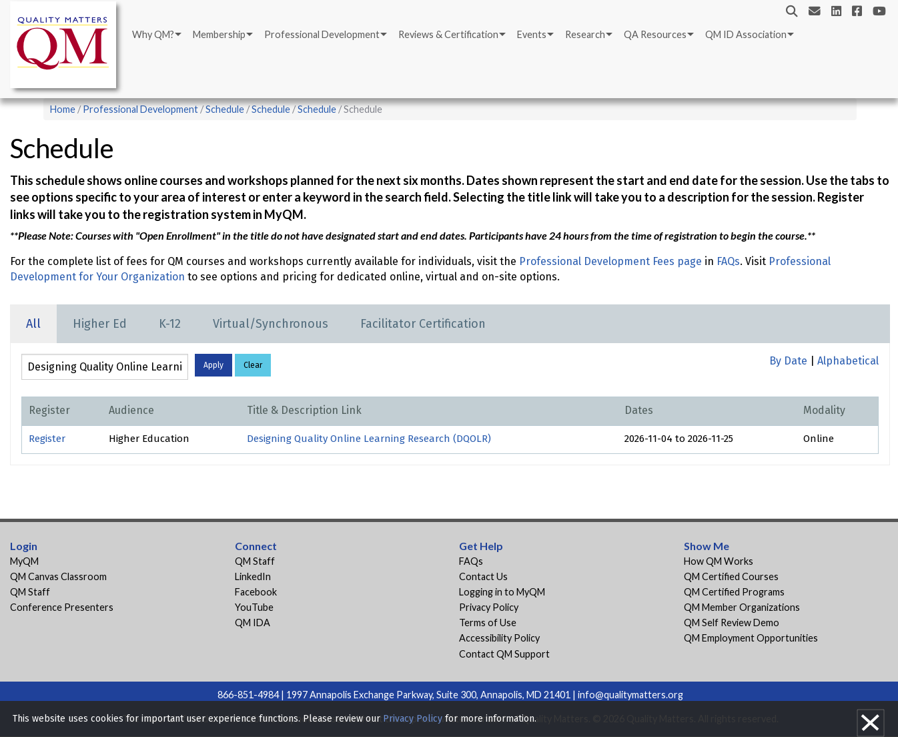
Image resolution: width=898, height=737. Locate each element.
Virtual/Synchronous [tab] (270, 323)
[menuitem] (156, 35)
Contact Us (483, 576)
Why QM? (153, 34)
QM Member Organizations (742, 607)
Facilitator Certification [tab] (423, 323)
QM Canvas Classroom (58, 576)
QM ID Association (746, 34)
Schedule (224, 109)
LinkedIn (253, 576)
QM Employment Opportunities (751, 638)
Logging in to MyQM (502, 591)
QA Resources (655, 34)
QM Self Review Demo (731, 622)
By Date (788, 360)
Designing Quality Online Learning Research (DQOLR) (369, 439)
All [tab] (33, 323)
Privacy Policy (488, 607)
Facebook (256, 591)
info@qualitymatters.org (630, 694)
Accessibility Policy (499, 638)
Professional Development (322, 34)
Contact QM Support (504, 654)
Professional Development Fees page (610, 261)
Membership (219, 34)
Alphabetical (848, 360)
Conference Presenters (61, 607)
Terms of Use (487, 622)
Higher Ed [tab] (100, 323)
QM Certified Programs (734, 591)
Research (585, 34)
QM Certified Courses (731, 576)
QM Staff (30, 591)
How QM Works (718, 561)
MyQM (24, 561)
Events (531, 34)
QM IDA (252, 622)
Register (47, 439)
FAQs (728, 261)
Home (62, 109)
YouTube (254, 607)
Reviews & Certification (448, 34)
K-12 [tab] (170, 323)
